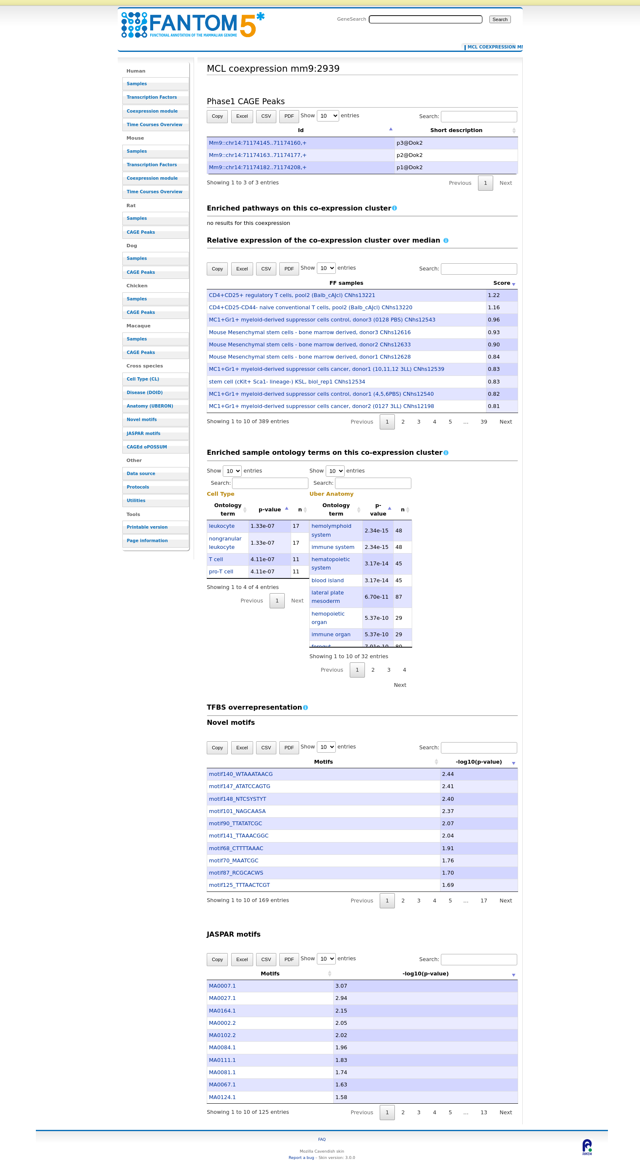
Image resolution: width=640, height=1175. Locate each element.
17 (484, 900)
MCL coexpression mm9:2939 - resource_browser (188, 20)
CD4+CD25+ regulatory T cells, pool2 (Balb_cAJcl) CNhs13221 (292, 295)
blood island (327, 580)
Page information (147, 540)
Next (506, 183)
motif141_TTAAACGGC (239, 835)
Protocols (138, 487)
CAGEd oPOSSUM (147, 447)
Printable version (147, 527)
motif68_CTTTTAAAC (236, 848)
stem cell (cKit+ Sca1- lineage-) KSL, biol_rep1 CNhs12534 (287, 381)
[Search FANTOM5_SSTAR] (426, 19)
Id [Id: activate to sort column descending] (301, 130)
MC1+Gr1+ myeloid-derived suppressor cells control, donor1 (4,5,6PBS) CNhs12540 (321, 394)
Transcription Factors (152, 97)
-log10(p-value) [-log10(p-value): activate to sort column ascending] (454, 762)
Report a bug (301, 1157)
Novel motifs (142, 419)
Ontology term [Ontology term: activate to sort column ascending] (228, 509)
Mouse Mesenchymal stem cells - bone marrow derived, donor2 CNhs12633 (310, 344)
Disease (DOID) (145, 392)
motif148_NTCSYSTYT (237, 799)
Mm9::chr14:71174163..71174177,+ (258, 155)
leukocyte (222, 526)
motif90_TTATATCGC (235, 823)
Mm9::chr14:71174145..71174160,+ (258, 143)
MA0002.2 (222, 1023)
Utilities (136, 500)
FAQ (322, 1139)
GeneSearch (351, 19)
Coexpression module (152, 111)
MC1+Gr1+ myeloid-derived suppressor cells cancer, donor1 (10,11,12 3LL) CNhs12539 (326, 369)
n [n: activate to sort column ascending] (300, 509)
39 (484, 422)
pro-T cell (221, 571)
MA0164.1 (222, 1011)
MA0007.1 (222, 986)
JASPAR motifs (144, 433)
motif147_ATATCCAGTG (239, 786)
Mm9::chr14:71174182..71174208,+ (258, 167)
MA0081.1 (222, 1072)
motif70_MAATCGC (234, 860)
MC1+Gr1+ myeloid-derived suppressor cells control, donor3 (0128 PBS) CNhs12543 (322, 319)
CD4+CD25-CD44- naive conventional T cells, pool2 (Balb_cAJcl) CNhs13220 (310, 307)
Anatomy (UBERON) (150, 406)
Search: (468, 116)
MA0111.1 (222, 1060)
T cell (216, 559)
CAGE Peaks (141, 232)
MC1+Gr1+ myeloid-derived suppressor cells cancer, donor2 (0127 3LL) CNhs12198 (321, 406)
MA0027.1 (222, 998)
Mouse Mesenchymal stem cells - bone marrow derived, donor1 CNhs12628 (310, 357)
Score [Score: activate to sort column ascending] (502, 283)
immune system (332, 547)
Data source (141, 473)
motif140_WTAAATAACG (241, 774)
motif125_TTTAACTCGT (239, 885)
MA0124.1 (222, 1097)
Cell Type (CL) (143, 379)
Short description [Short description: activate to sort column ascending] (456, 130)
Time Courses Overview (155, 124)
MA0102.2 (222, 1035)
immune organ (331, 634)
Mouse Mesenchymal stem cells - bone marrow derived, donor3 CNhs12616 (310, 332)
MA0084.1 (222, 1047)
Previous (460, 183)
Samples (137, 83)
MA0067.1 (222, 1084)
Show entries (330, 115)
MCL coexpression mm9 (490, 47)
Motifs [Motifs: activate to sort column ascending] (298, 762)
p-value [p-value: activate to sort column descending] (270, 509)
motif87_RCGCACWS (236, 873)
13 (484, 1112)
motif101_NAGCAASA (237, 811)
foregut (321, 646)
